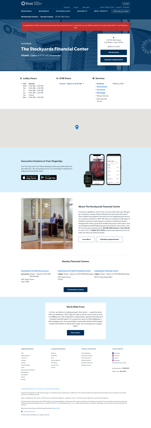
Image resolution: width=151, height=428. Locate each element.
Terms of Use (39, 389)
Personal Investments (87, 355)
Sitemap (23, 379)
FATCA (23, 377)
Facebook (117, 353)
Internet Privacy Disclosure (28, 389)
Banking (100, 84)
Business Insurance (86, 365)
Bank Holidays (25, 372)
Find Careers (75, 333)
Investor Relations (55, 360)
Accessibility (24, 375)
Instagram (117, 360)
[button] (77, 127)
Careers (53, 367)
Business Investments (87, 363)
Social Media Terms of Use (119, 363)
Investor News (55, 365)
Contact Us (24, 358)
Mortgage (101, 93)
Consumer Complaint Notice (51, 389)
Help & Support (25, 355)
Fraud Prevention (25, 365)
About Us (53, 353)
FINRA (52, 403)
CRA (22, 353)
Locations (23, 360)
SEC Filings (54, 363)
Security (23, 363)
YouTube (117, 355)
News (52, 358)
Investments (102, 87)
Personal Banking (86, 353)
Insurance (101, 90)
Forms (22, 367)
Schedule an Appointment (113, 60)
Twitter (116, 358)
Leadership (54, 355)
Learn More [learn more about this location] (86, 239)
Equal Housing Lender (29, 411)
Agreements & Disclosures (28, 370)
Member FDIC (56, 408)
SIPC (56, 403)
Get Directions (113, 52)
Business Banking (86, 360)
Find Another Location (76, 290)
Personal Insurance (86, 358)
